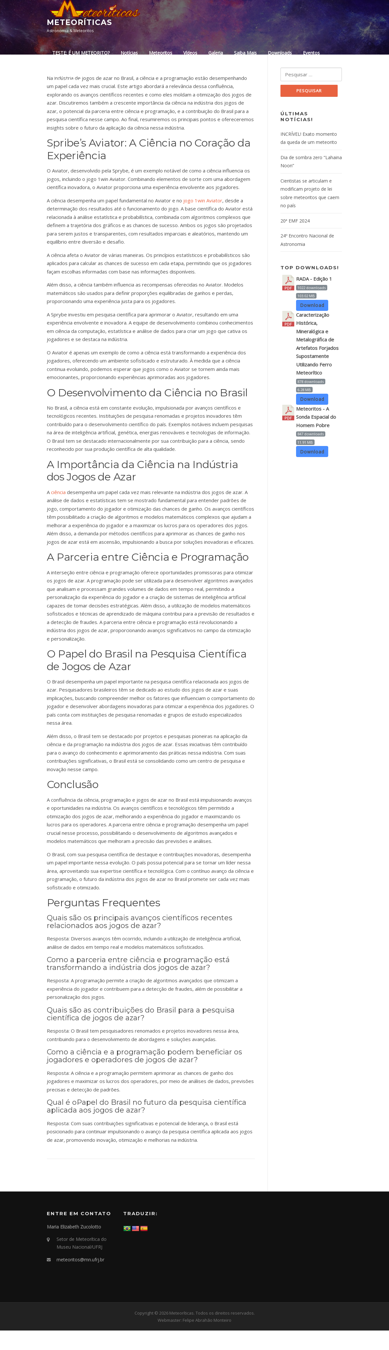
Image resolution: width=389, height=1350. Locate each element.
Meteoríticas (79, 22)
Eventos (311, 53)
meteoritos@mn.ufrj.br (80, 1279)
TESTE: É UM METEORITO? (81, 53)
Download (312, 325)
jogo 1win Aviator (202, 219)
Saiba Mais (245, 53)
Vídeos (190, 53)
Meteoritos (160, 53)
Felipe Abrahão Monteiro (207, 1340)
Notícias (129, 53)
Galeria (215, 53)
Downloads (280, 53)
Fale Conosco (66, 80)
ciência (58, 511)
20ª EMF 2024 (295, 240)
